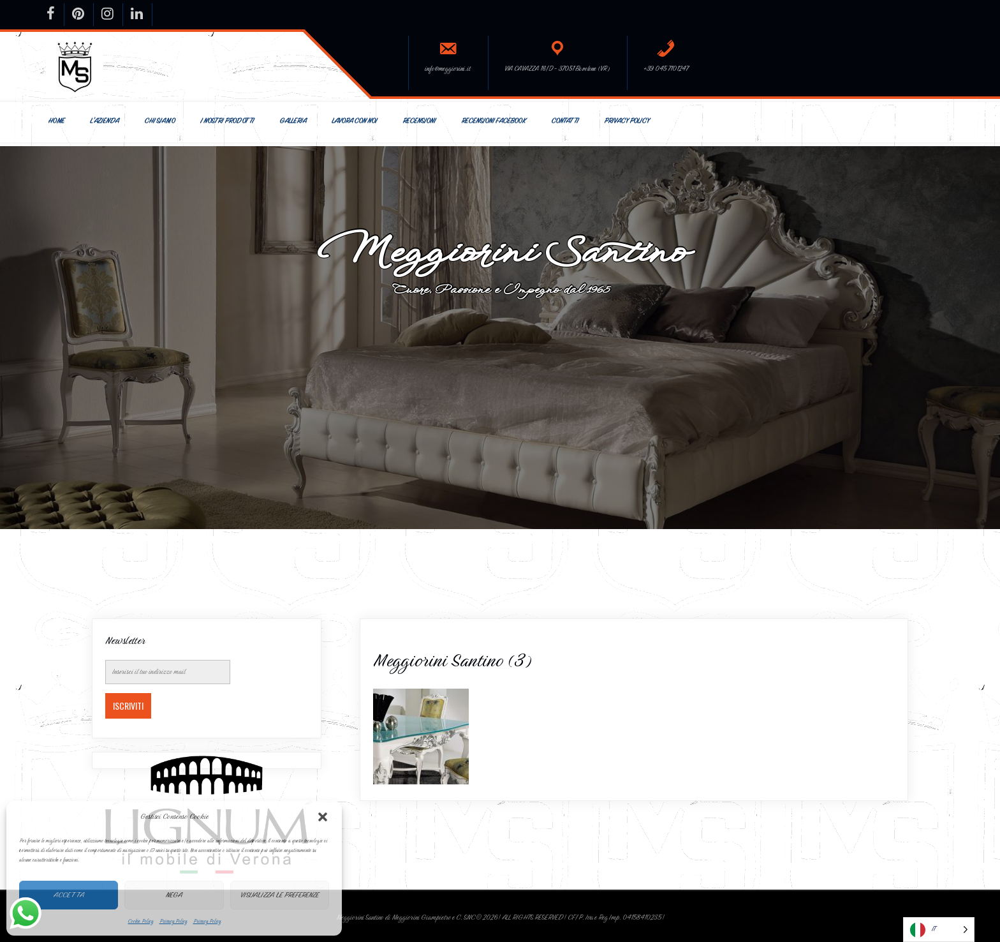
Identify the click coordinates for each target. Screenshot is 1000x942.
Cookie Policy (140, 920)
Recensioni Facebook (493, 121)
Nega (174, 894)
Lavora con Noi (354, 121)
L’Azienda (104, 121)
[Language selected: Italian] (938, 929)
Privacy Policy (173, 920)
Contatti (564, 121)
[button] (322, 817)
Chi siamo (159, 121)
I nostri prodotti (227, 121)
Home (56, 121)
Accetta (69, 894)
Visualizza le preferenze (279, 894)
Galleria (292, 121)
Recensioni (419, 121)
